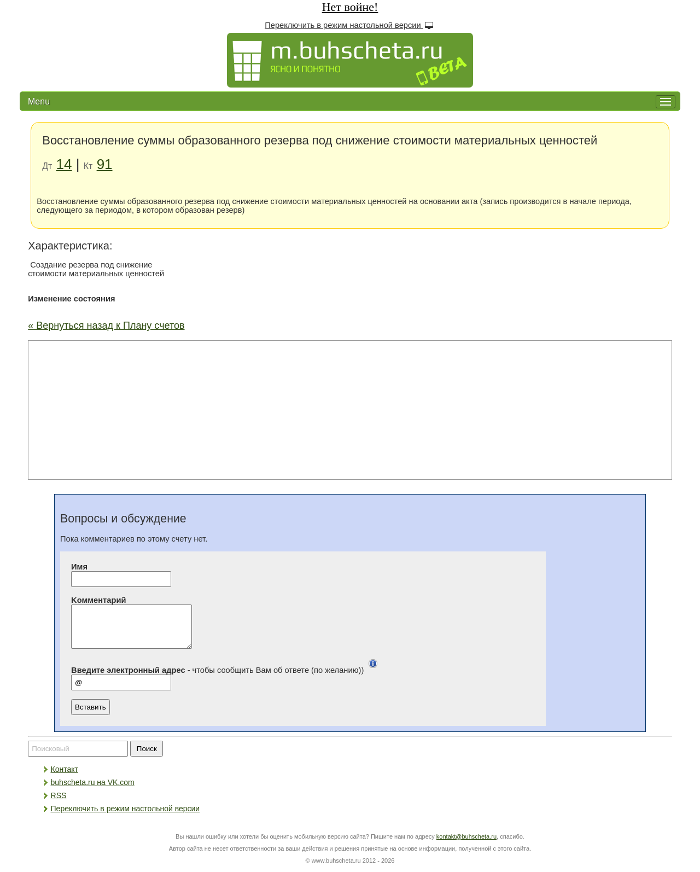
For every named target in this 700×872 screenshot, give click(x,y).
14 (64, 164)
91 (105, 164)
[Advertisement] (350, 409)
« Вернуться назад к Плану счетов (106, 325)
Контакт (64, 777)
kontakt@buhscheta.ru (466, 844)
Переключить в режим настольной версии (350, 25)
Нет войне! (350, 7)
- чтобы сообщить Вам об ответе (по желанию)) (226, 678)
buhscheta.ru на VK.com (93, 790)
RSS (59, 803)
